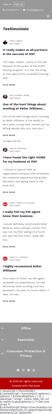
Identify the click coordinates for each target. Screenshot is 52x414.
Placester (34, 385)
